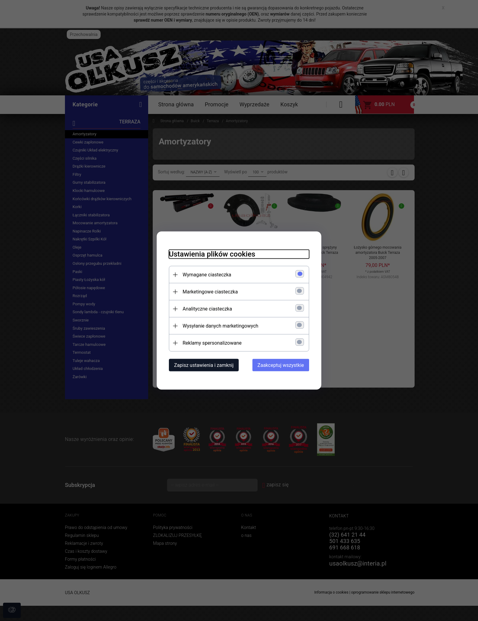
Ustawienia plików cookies (212, 254)
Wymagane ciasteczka (207, 275)
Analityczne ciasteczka (207, 309)
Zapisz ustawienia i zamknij (204, 365)
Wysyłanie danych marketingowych (220, 326)
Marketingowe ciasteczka (210, 292)
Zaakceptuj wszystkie (281, 365)
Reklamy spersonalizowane (212, 343)
